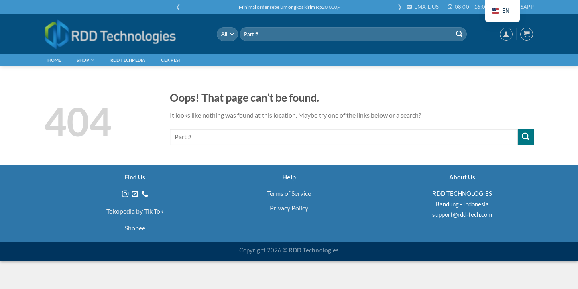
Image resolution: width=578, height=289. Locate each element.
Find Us (135, 177)
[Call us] (145, 194)
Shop (85, 60)
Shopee (135, 228)
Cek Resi (170, 60)
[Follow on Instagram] (125, 194)
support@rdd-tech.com (462, 214)
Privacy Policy (289, 208)
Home (54, 60)
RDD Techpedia (128, 60)
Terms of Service (289, 193)
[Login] (506, 34)
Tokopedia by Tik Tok (134, 211)
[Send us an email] (135, 194)
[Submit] (459, 34)
